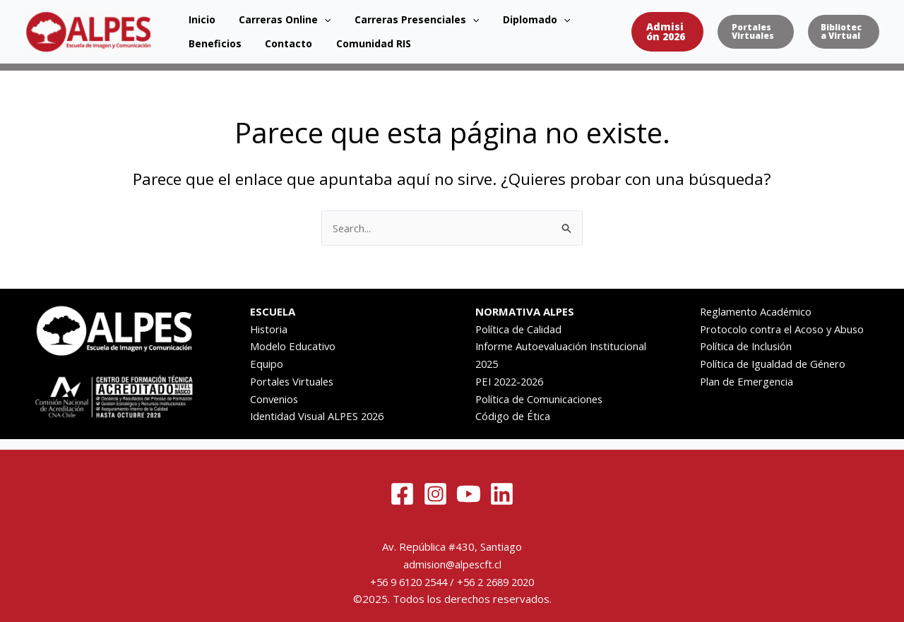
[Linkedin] (501, 494)
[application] (303, 16)
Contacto (205, 47)
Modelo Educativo (293, 346)
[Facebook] (402, 494)
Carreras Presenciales (382, 16)
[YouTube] (468, 494)
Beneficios (558, 16)
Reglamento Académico (757, 311)
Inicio (195, 16)
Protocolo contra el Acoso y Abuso (783, 329)
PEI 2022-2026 (512, 381)
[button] (647, 32)
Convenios (275, 399)
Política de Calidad (519, 329)
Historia (269, 329)
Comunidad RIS (276, 47)
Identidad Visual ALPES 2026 (319, 416)
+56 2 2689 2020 (499, 582)
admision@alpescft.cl (452, 564)
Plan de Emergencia (748, 381)
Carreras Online (264, 16)
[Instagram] (435, 494)
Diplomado (488, 16)
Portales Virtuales (293, 381)
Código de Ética (513, 416)
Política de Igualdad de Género (775, 364)
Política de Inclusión (747, 346)
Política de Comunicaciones (540, 399)
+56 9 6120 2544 (404, 582)
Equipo (266, 364)
